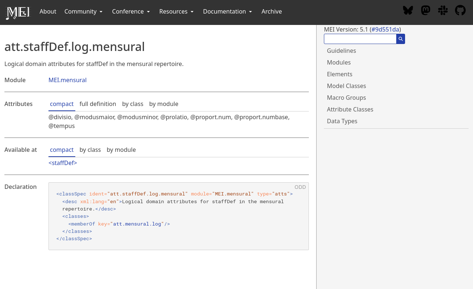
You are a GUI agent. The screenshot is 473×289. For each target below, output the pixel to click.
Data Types (342, 121)
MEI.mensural (67, 80)
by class (132, 104)
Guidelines (341, 51)
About (48, 11)
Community (84, 11)
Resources (177, 11)
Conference (131, 11)
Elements (339, 74)
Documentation (228, 11)
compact (62, 104)
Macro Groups (346, 98)
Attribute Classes (350, 109)
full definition (98, 104)
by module (163, 104)
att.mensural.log (137, 223)
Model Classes (346, 86)
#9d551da (385, 29)
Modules (339, 62)
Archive (271, 11)
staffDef (63, 163)
